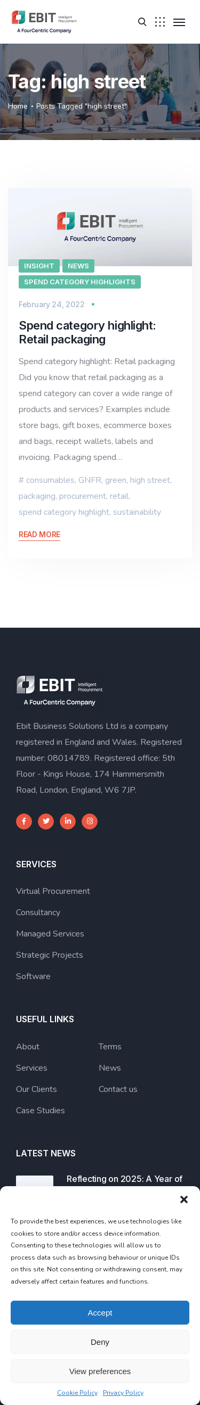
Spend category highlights (79, 281)
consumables (50, 480)
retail (119, 496)
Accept (100, 1312)
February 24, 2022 (51, 304)
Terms (110, 1047)
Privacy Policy (123, 1392)
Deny (100, 1341)
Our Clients (36, 1089)
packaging (37, 496)
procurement (82, 496)
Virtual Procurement (53, 891)
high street (150, 480)
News (78, 265)
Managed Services (50, 934)
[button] (184, 1199)
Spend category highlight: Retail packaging (87, 332)
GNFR (89, 480)
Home (18, 106)
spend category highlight (64, 512)
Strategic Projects (49, 955)
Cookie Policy (77, 1392)
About (27, 1047)
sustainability (137, 512)
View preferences (100, 1371)
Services (31, 1068)
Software (33, 976)
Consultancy (38, 912)
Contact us (118, 1089)
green (115, 480)
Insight (39, 265)
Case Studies (40, 1110)
